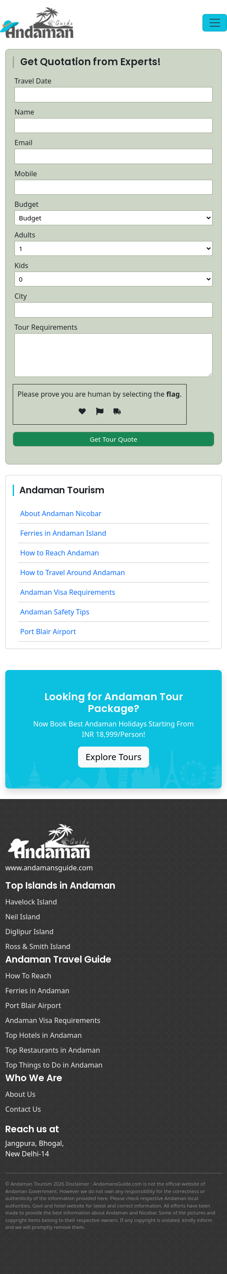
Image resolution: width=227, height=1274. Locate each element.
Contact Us (23, 1109)
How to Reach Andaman (59, 553)
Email (23, 142)
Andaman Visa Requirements (67, 592)
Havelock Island (31, 902)
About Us (20, 1094)
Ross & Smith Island (38, 946)
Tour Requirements (46, 327)
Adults (24, 235)
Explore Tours (113, 757)
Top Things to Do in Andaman (54, 1065)
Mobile (25, 173)
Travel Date (32, 81)
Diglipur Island (29, 931)
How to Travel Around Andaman (72, 572)
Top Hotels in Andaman (43, 1035)
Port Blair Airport (48, 631)
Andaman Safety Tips (54, 612)
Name (24, 112)
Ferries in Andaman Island (63, 533)
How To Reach (28, 976)
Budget (26, 204)
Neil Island (22, 916)
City (20, 296)
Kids (21, 265)
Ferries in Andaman (37, 990)
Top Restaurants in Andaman (52, 1050)
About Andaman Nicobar (61, 513)
